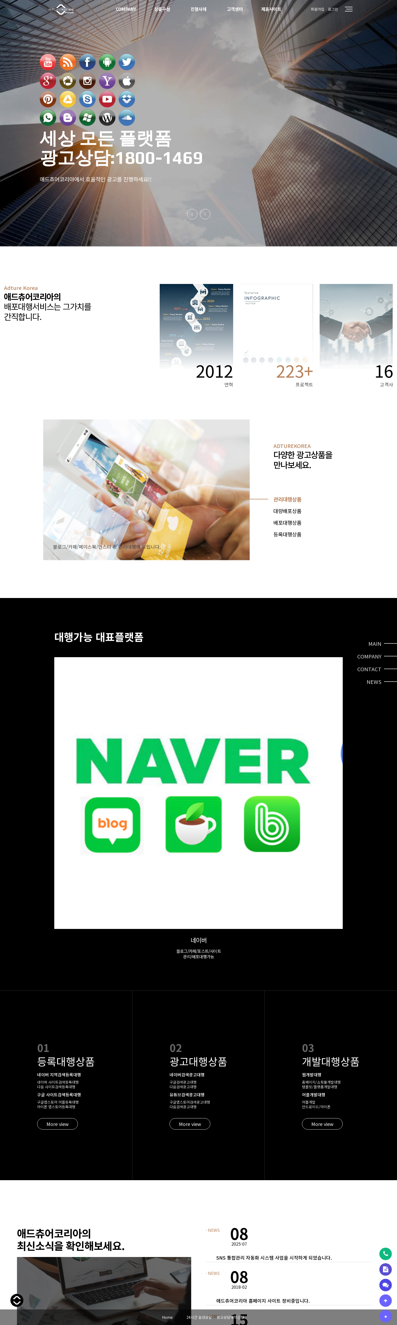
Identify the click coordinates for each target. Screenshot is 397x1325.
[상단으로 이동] (385, 1300)
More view (57, 924)
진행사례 (199, 9)
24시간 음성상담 (199, 1317)
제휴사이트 (271, 9)
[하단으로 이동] (385, 1316)
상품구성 (162, 9)
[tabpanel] (146, 489)
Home (167, 1317)
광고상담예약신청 (230, 1317)
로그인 (333, 9)
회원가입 (317, 9)
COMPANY (126, 9)
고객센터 (235, 9)
